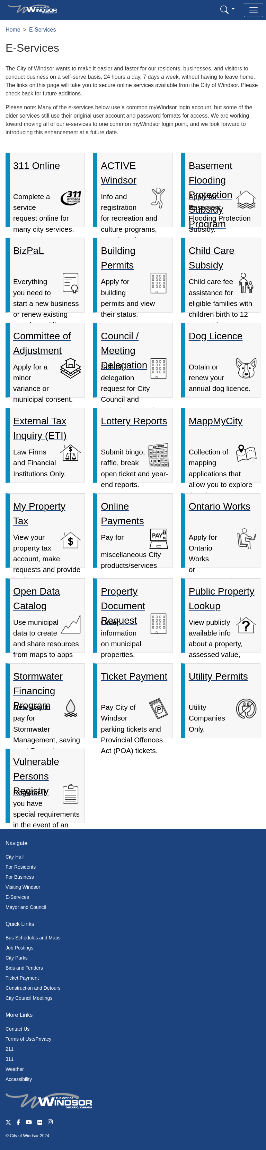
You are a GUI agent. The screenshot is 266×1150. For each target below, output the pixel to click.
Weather (15, 1069)
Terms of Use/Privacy (28, 1039)
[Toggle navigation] (253, 10)
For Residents (21, 867)
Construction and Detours (33, 988)
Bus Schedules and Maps (33, 937)
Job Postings (19, 948)
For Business (20, 877)
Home (13, 30)
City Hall (15, 857)
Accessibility (19, 1079)
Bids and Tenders (24, 968)
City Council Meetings (29, 998)
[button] (227, 9)
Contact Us (17, 1029)
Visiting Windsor (23, 887)
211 (10, 1049)
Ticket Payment (22, 978)
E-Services (42, 30)
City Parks (17, 958)
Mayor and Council (26, 907)
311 (10, 1059)
